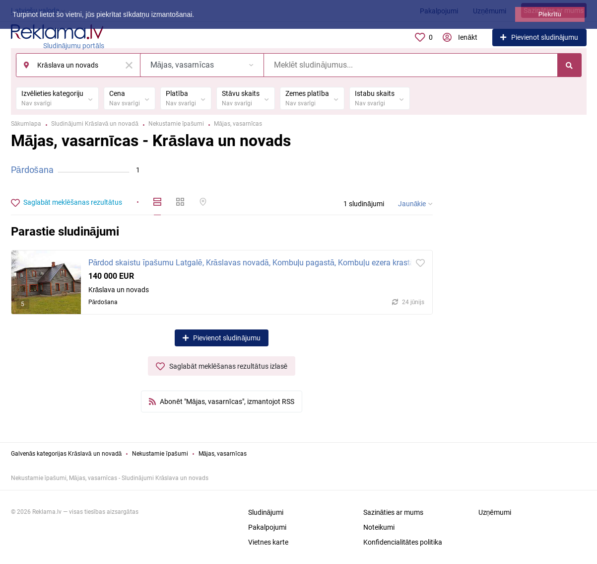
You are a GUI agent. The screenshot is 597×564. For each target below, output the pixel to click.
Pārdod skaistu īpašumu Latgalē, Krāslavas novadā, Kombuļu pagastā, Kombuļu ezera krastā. (252, 262)
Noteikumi (379, 527)
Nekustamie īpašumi (160, 453)
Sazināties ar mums (393, 512)
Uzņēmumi (495, 512)
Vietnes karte (268, 542)
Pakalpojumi (267, 527)
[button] (197, 15)
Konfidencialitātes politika (403, 542)
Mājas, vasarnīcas (223, 453)
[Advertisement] (517, 295)
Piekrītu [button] (549, 14)
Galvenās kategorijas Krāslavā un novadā (66, 453)
